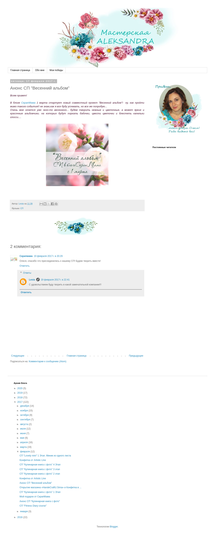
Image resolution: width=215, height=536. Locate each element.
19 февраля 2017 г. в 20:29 (48, 256)
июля (23, 428)
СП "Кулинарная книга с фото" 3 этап (40, 469)
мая (22, 438)
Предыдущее (136, 355)
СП (21, 208)
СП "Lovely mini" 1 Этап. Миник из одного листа (45, 455)
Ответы (27, 273)
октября (24, 415)
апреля (24, 442)
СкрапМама (28, 102)
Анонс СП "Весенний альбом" (36, 483)
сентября (25, 419)
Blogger (114, 526)
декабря (25, 406)
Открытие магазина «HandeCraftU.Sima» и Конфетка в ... (51, 487)
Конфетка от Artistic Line (33, 460)
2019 (20, 392)
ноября (24, 410)
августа (24, 424)
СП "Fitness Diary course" (33, 505)
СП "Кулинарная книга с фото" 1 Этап (40, 492)
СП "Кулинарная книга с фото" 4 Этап (40, 464)
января (24, 511)
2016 (20, 517)
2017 (20, 402)
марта (23, 447)
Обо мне (40, 70)
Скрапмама (26, 256)
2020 (20, 388)
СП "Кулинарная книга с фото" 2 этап (40, 473)
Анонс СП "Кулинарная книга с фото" (40, 501)
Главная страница (20, 70)
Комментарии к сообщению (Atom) (47, 361)
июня (23, 433)
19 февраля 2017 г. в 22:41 (55, 279)
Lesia (32, 279)
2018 (20, 397)
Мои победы (56, 70)
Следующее (17, 355)
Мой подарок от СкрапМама (35, 496)
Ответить (25, 265)
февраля (25, 451)
